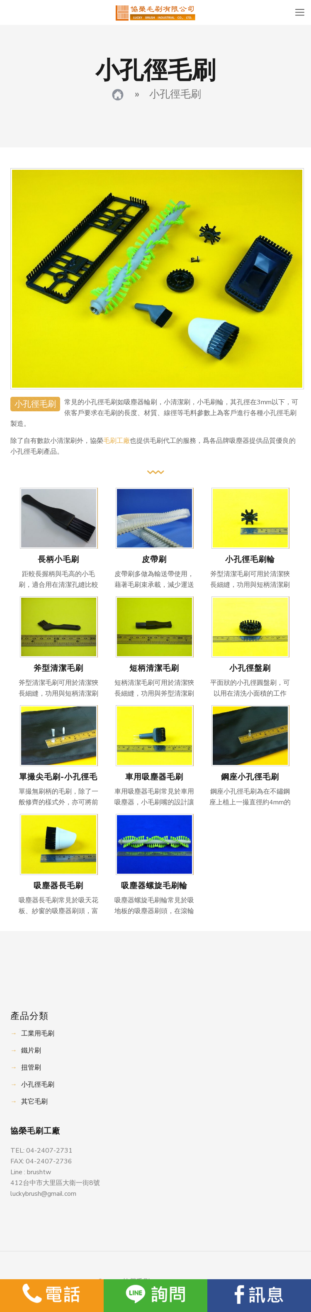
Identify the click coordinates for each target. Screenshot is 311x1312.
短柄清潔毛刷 (154, 668)
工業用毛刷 (37, 1033)
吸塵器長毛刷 (58, 885)
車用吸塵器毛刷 (154, 777)
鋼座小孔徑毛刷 (250, 777)
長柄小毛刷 (58, 559)
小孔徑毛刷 (37, 1084)
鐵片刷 (31, 1050)
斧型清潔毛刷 (58, 668)
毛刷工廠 (116, 440)
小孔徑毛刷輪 (250, 559)
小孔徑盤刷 (250, 668)
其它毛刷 (34, 1101)
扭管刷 (31, 1067)
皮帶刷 (154, 559)
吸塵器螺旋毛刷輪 (154, 885)
